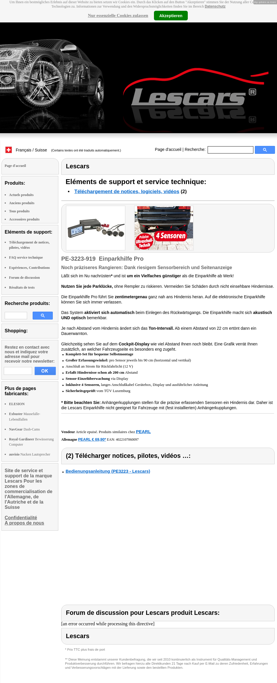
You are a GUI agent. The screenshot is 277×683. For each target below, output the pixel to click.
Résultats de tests (22, 287)
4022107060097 (127, 439)
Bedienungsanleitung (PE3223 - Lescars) (108, 471)
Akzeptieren (170, 15)
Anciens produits (21, 203)
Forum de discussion (24, 278)
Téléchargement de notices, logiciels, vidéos (126, 191)
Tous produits (19, 211)
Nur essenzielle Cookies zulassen (118, 15)
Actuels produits (21, 195)
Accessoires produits (24, 219)
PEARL (143, 431)
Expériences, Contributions (29, 268)
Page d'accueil (168, 149)
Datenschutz (215, 6)
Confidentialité (21, 517)
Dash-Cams (24, 429)
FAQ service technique (26, 257)
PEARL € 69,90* (92, 439)
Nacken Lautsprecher (29, 454)
